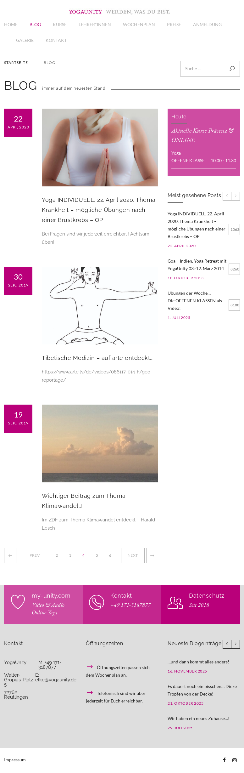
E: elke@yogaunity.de (55, 677)
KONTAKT (56, 40)
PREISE (174, 24)
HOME (11, 24)
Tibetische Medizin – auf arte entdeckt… (97, 358)
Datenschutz (207, 595)
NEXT (133, 555)
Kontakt (121, 595)
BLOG (35, 24)
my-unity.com (51, 595)
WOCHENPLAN (139, 24)
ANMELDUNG (207, 24)
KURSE (60, 24)
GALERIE (25, 40)
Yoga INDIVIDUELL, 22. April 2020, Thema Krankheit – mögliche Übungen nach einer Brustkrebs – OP (99, 209)
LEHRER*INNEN (95, 24)
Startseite (16, 62)
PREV (35, 555)
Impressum (15, 759)
